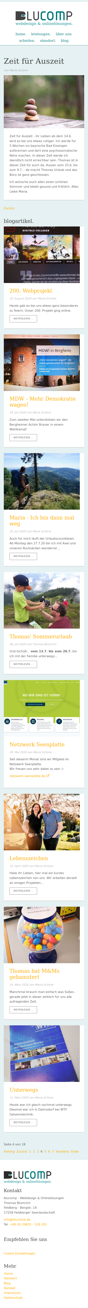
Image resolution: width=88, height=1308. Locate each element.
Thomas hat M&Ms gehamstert (34, 974)
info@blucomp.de (17, 1219)
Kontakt (9, 1288)
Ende (75, 1151)
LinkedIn (30, 1247)
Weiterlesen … (25, 319)
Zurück (9, 208)
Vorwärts (62, 1151)
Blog (65, 41)
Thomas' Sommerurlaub (41, 637)
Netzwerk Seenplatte (37, 745)
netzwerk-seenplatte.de (27, 776)
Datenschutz (13, 1298)
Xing (22, 1247)
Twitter (14, 1247)
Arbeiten (26, 41)
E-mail (37, 1247)
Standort (47, 41)
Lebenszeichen (29, 858)
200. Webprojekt (31, 291)
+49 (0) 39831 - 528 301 (28, 1224)
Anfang (9, 1151)
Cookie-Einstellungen (19, 1253)
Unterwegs (24, 1090)
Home (20, 34)
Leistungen (40, 34)
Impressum (12, 1293)
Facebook (7, 1247)
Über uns (63, 34)
